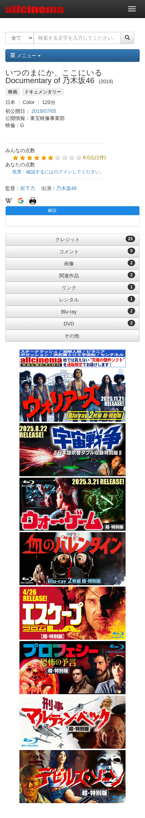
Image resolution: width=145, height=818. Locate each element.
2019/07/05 (43, 111)
